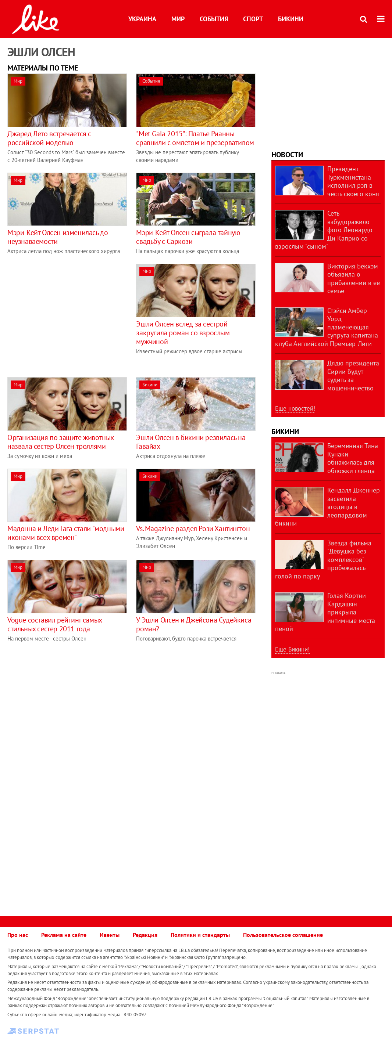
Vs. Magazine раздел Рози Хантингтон (193, 528)
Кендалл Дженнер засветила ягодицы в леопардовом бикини (327, 506)
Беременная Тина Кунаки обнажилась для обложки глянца (352, 458)
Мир (178, 19)
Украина (142, 19)
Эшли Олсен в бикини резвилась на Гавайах (190, 442)
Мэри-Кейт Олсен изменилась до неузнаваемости (57, 237)
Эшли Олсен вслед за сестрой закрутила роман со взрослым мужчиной (182, 332)
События (214, 19)
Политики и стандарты (200, 934)
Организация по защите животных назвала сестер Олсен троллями (60, 442)
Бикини (290, 19)
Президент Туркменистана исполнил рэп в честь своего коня (353, 181)
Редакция (145, 934)
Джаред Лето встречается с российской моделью (49, 138)
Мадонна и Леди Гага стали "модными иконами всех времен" (65, 533)
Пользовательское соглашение (283, 934)
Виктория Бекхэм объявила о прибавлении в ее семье (353, 278)
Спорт (253, 19)
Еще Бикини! (292, 649)
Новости (287, 154)
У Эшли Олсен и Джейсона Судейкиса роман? (193, 624)
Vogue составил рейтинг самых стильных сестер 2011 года (54, 624)
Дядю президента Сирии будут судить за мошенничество (353, 375)
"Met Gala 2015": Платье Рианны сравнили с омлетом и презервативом (195, 138)
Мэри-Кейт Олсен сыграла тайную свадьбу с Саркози (188, 237)
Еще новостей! (295, 408)
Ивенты (110, 934)
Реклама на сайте (63, 934)
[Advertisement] (69, 315)
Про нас (17, 934)
